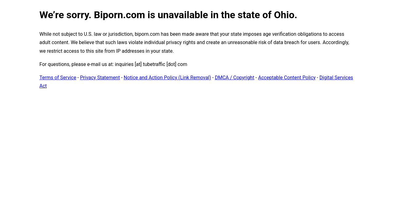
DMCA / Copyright (234, 77)
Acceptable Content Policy (287, 77)
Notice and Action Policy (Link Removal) (167, 77)
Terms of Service (57, 77)
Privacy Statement (100, 77)
